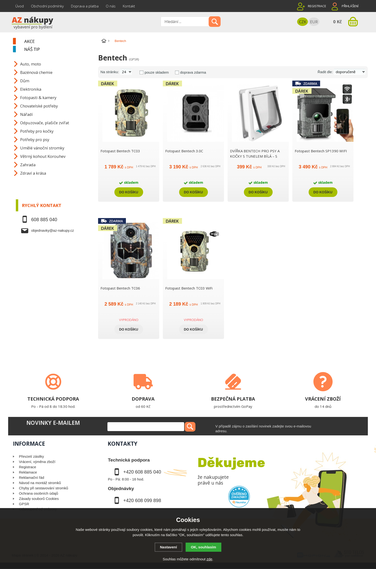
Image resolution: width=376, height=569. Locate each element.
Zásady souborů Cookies (39, 499)
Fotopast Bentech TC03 (120, 150)
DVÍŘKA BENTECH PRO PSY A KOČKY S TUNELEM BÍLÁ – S (255, 153)
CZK (302, 21)
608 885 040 (44, 219)
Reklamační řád (31, 477)
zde (209, 559)
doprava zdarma (193, 72)
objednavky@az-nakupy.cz (52, 230)
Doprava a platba (85, 6)
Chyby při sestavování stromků (43, 488)
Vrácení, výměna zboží (37, 462)
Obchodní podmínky (47, 6)
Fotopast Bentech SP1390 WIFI (321, 150)
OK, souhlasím (203, 547)
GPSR (24, 504)
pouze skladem (157, 72)
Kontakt (129, 6)
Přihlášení (350, 6)
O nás (111, 6)
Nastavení (168, 547)
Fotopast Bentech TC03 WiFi (188, 288)
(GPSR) (134, 59)
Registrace (317, 6)
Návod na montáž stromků (40, 483)
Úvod (19, 6)
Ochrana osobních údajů (38, 493)
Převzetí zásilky (31, 456)
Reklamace (28, 472)
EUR (314, 21)
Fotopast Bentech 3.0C (184, 150)
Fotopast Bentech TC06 (120, 288)
